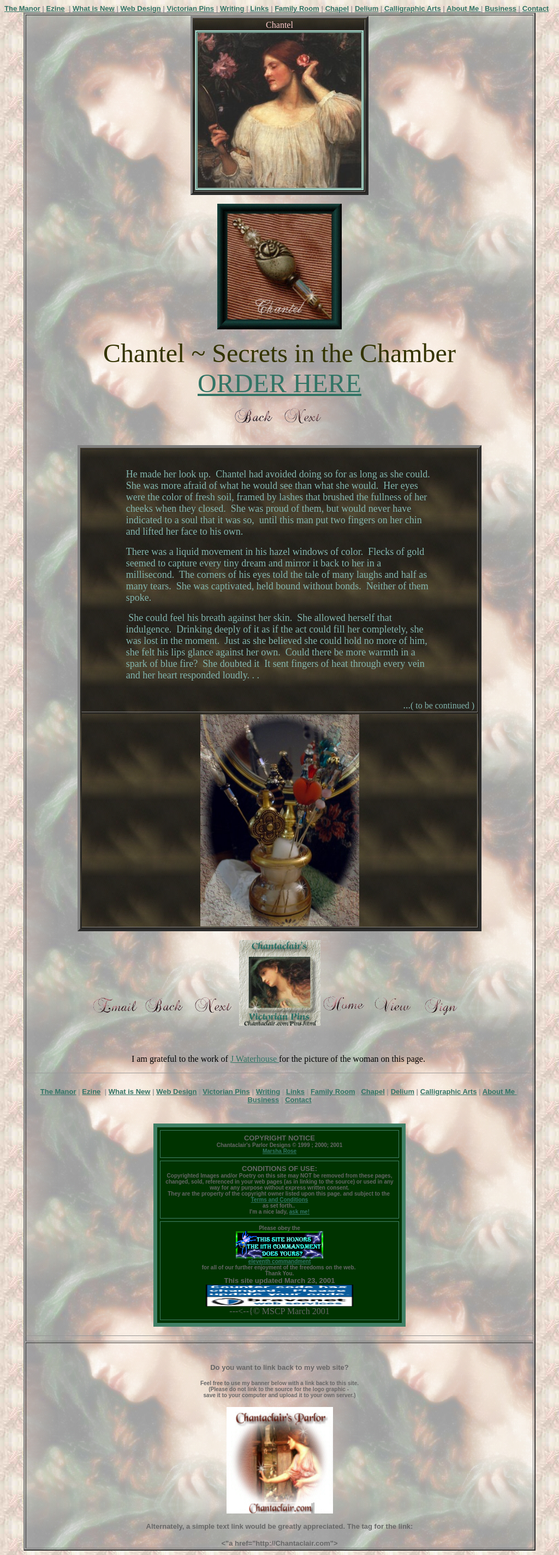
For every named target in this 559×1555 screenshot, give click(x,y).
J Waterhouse (254, 1058)
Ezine (55, 8)
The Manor (22, 8)
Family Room (297, 8)
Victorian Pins (190, 8)
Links (259, 8)
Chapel (337, 8)
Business (500, 8)
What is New (94, 8)
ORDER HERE (279, 383)
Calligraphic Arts (412, 8)
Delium (366, 8)
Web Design (141, 8)
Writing (232, 8)
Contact (535, 8)
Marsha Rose (279, 1151)
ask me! (299, 1212)
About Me (464, 8)
